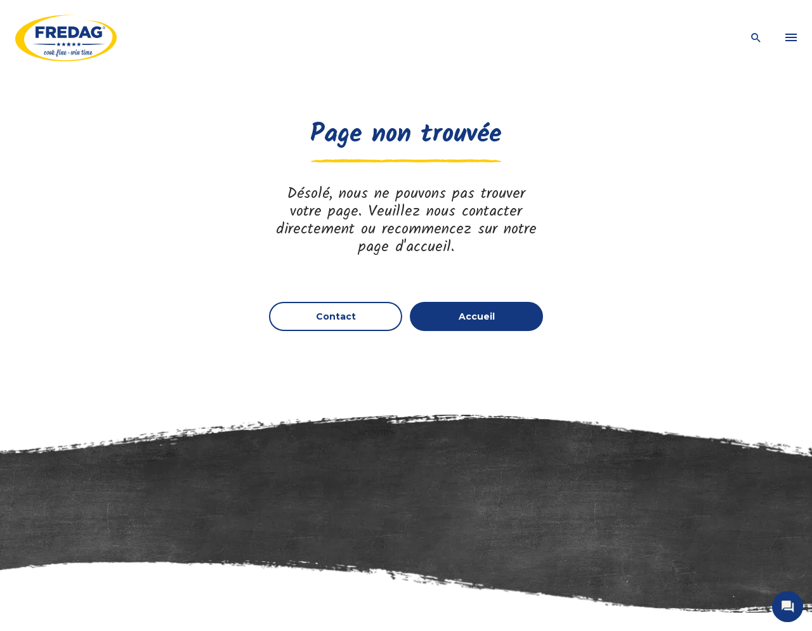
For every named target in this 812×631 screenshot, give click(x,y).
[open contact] (787, 606)
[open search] (756, 38)
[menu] (791, 38)
